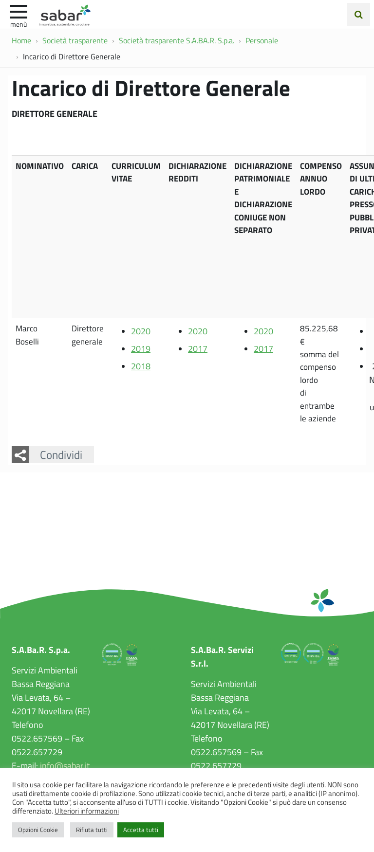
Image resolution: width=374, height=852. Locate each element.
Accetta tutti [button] (140, 829)
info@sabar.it (65, 765)
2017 (197, 348)
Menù (18, 24)
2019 (140, 348)
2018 (140, 366)
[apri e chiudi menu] (18, 10)
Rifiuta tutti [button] (92, 829)
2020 (140, 331)
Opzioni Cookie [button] (38, 829)
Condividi (61, 454)
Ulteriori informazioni (87, 811)
